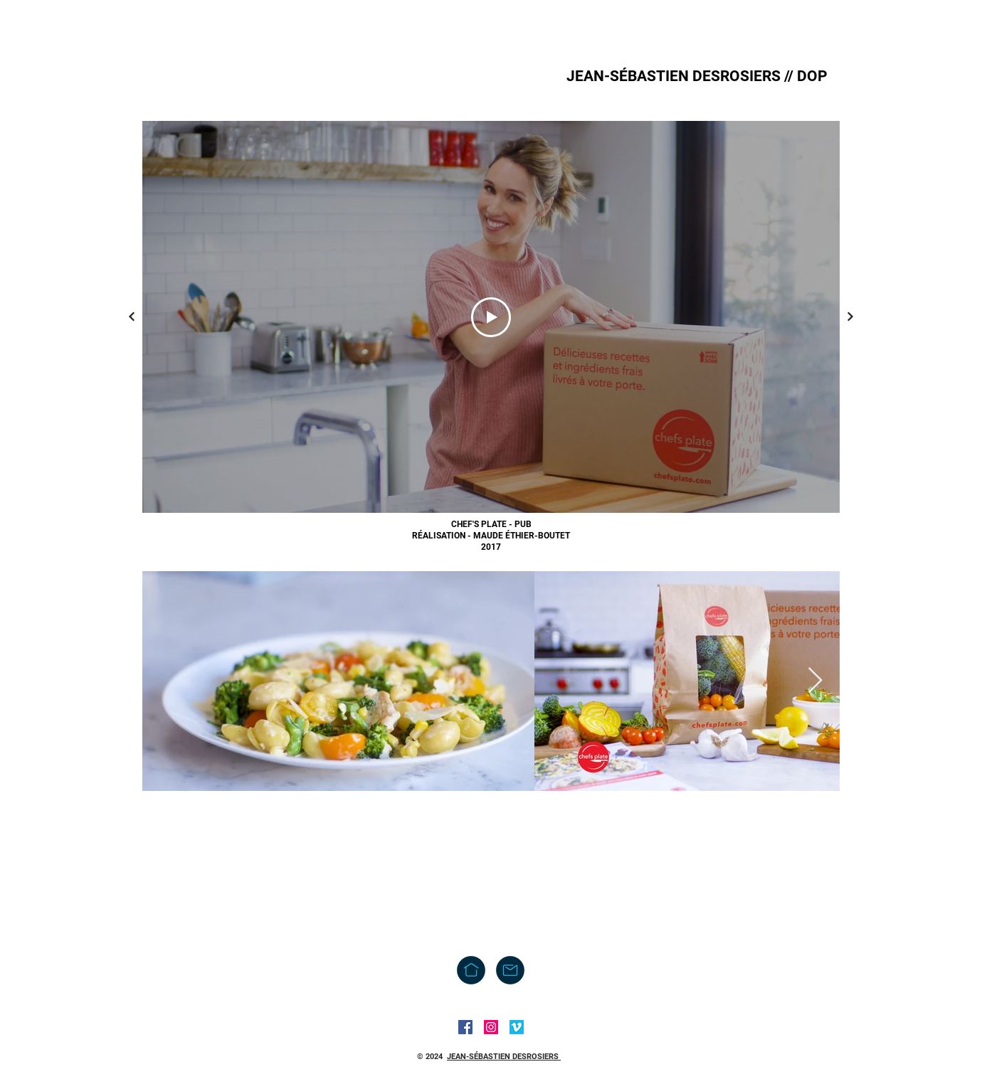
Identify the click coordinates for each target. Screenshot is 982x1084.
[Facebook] (465, 1027)
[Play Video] (491, 317)
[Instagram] (491, 1027)
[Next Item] (815, 681)
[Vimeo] (517, 1027)
